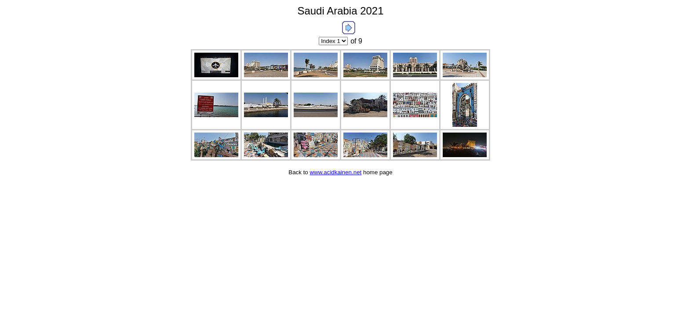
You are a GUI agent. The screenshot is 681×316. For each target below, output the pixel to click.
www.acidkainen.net (335, 172)
